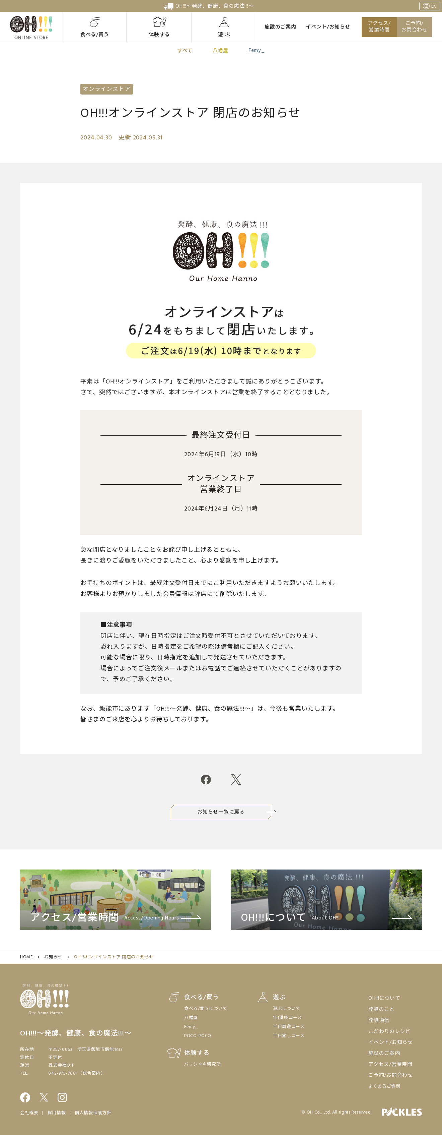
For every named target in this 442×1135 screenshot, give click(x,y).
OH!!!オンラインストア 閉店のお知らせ (114, 957)
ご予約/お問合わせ (414, 27)
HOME (26, 957)
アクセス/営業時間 (379, 27)
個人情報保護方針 (93, 1113)
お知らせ (53, 957)
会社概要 (29, 1113)
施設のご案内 (280, 27)
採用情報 (57, 1113)
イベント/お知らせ (328, 27)
